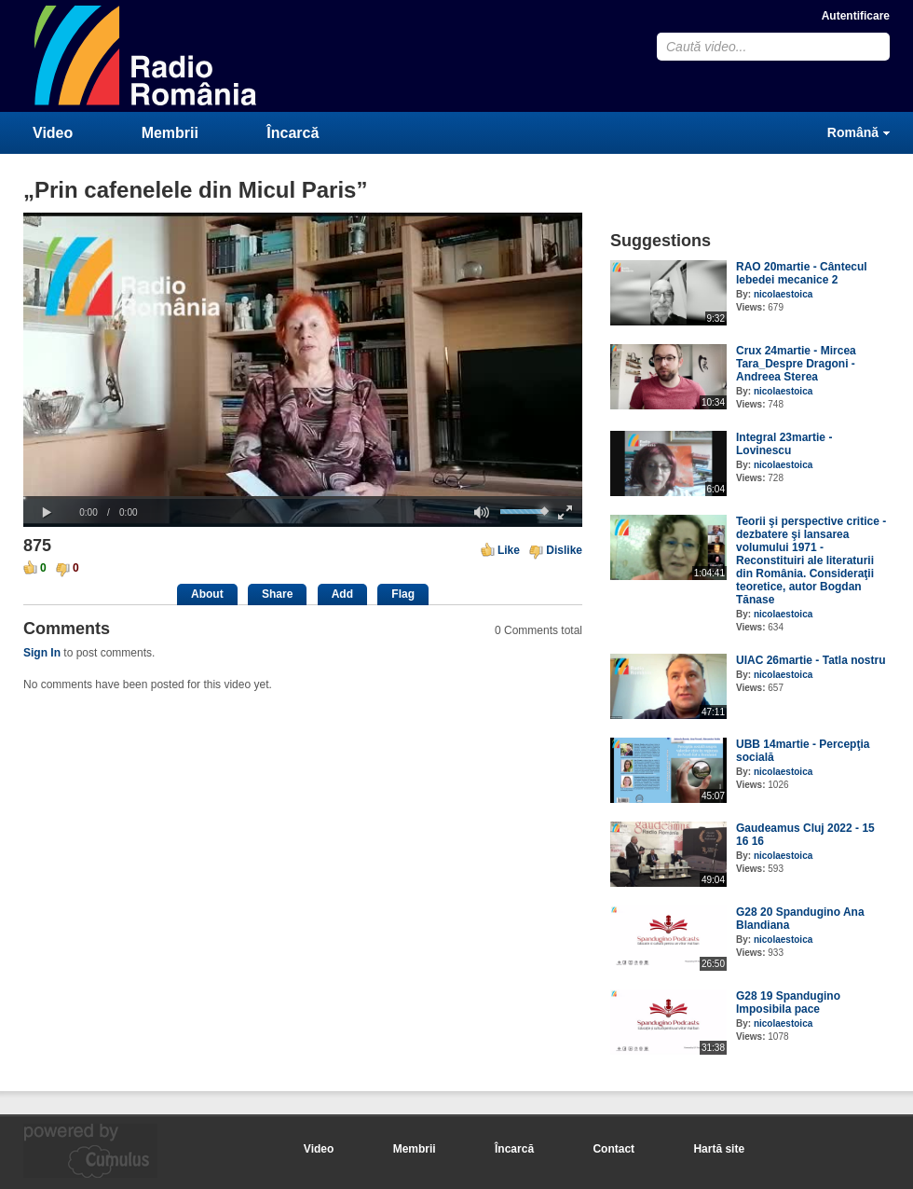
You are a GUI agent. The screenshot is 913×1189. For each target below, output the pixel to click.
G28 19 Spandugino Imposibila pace (788, 1002)
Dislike (564, 550)
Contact (613, 1148)
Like (508, 550)
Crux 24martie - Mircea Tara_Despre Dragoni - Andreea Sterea (796, 363)
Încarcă (292, 133)
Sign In (42, 652)
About (207, 594)
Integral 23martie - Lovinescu (784, 444)
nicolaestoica (783, 294)
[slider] (302, 497)
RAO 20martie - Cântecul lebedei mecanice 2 (801, 273)
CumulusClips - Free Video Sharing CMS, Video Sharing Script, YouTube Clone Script (146, 55)
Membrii (170, 133)
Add (342, 594)
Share (277, 594)
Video (53, 133)
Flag (403, 594)
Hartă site (718, 1148)
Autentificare (856, 15)
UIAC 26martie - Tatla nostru (810, 660)
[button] (46, 513)
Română (853, 132)
